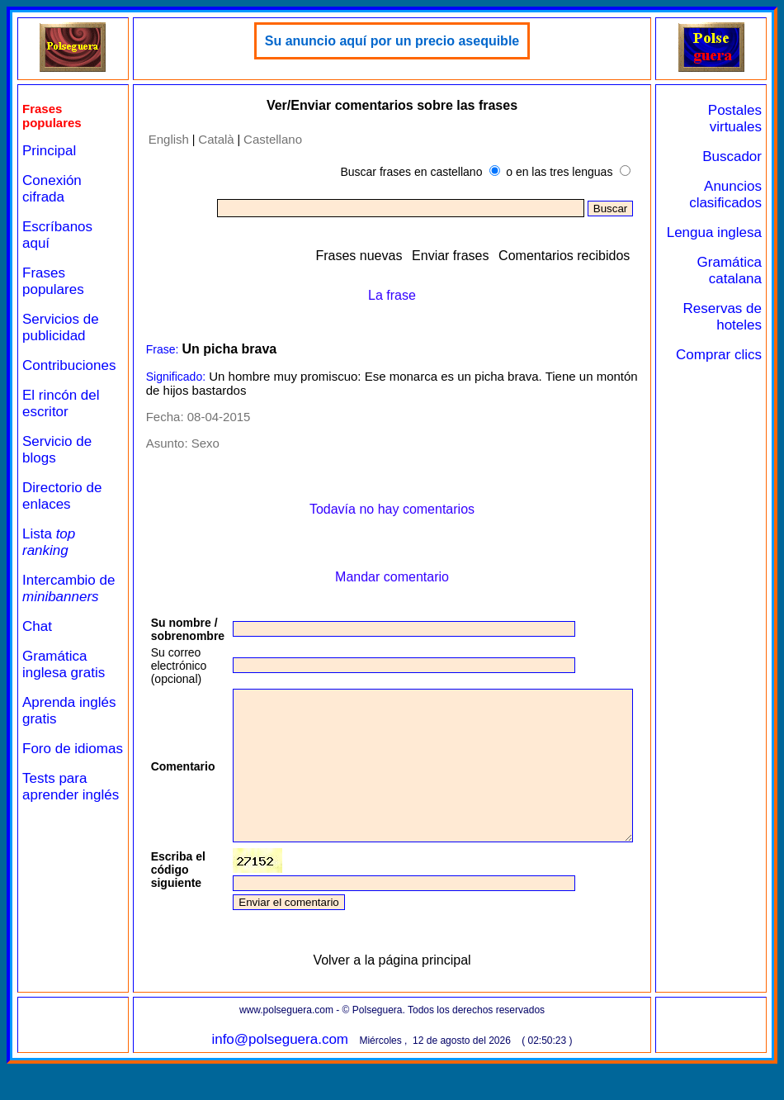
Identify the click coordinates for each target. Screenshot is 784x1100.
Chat (37, 626)
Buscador (738, 156)
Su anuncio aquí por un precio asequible (405, 41)
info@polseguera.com (293, 1069)
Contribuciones (69, 365)
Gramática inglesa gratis (63, 664)
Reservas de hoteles (735, 333)
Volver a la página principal (405, 990)
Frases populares (53, 281)
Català (208, 139)
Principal (49, 151)
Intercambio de (68, 588)
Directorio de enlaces (62, 496)
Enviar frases (485, 256)
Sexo (197, 443)
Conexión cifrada (52, 189)
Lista (48, 542)
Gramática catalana (735, 287)
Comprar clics (741, 379)
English (160, 139)
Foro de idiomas (46, 757)
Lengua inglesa (744, 241)
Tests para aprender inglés (54, 811)
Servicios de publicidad (60, 327)
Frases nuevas (394, 256)
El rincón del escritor (61, 403)
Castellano (265, 139)
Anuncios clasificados (732, 194)
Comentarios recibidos (599, 256)
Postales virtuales (741, 118)
